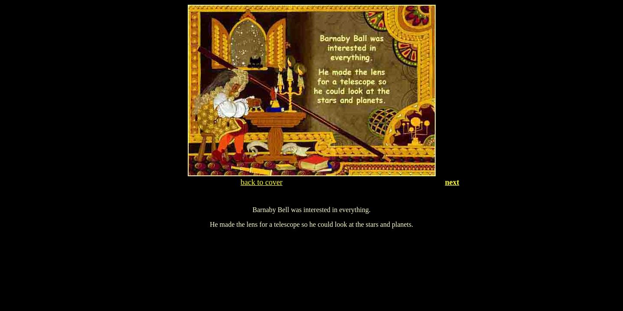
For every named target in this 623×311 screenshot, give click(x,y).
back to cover (262, 182)
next (452, 182)
